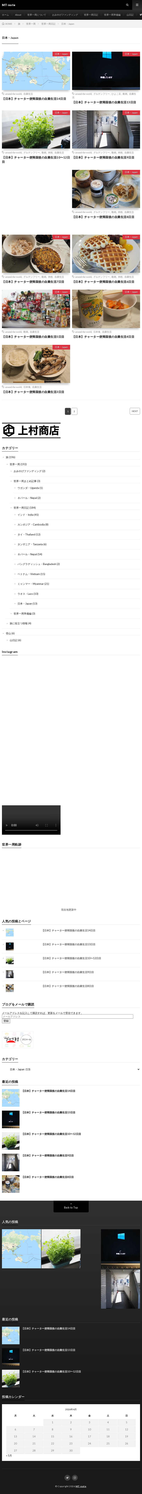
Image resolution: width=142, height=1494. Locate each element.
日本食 (96, 332)
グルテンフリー (101, 94)
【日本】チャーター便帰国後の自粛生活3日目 (33, 392)
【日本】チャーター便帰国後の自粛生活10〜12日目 (36, 160)
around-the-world (13, 94)
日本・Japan (61, 53)
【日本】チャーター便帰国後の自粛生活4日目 (103, 336)
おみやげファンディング (65, 14)
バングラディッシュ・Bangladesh (37, 564)
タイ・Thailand (26, 534)
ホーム (5, 14)
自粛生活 (28, 94)
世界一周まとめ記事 (25, 481)
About (18, 14)
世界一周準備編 (112, 14)
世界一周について (36, 14)
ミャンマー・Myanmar (31, 583)
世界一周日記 (91, 14)
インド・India (25, 514)
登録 (6, 1020)
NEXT (135, 411)
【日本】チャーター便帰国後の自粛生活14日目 (34, 98)
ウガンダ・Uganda (28, 487)
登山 (8, 633)
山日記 (130, 14)
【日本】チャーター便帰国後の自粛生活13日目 (104, 102)
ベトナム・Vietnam (29, 574)
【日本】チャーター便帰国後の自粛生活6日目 (103, 281)
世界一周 (15, 464)
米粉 (50, 152)
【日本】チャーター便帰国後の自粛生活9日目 (103, 157)
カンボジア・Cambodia (31, 524)
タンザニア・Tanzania (30, 544)
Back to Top (71, 1207)
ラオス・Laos (25, 593)
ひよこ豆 (116, 94)
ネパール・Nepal (27, 497)
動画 (125, 94)
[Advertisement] (36, 200)
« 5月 (9, 1455)
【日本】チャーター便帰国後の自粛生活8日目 (103, 217)
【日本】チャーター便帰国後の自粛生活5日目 (33, 336)
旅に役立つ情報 (19, 623)
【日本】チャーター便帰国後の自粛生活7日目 (33, 281)
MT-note (81, 1486)
